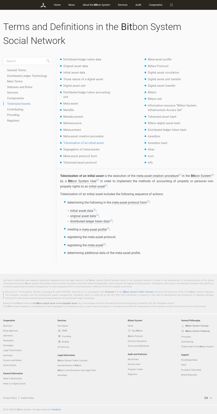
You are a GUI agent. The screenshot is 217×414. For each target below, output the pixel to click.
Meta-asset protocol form (80, 156)
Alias (151, 149)
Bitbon (152, 92)
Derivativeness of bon (69, 365)
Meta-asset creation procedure (83, 136)
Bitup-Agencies (10, 330)
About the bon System (96, 4)
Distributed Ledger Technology (27, 76)
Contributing (15, 109)
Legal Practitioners (12, 350)
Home (57, 4)
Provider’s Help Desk (191, 369)
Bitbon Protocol (158, 66)
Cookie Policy (27, 397)
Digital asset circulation (163, 72)
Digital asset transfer (161, 85)
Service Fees (134, 364)
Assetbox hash (157, 143)
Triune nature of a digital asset (83, 79)
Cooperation (155, 4)
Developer (62, 375)
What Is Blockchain (12, 378)
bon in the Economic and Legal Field (77, 370)
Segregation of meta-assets (81, 149)
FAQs (183, 364)
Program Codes (135, 369)
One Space (63, 325)
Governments (9, 365)
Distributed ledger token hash (167, 130)
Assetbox (154, 136)
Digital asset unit (74, 85)
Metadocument (73, 116)
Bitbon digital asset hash (164, 123)
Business (7, 325)
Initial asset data (74, 72)
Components (15, 98)
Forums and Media (12, 360)
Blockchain (133, 359)
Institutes (8, 355)
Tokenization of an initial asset (83, 143)
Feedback (56, 409)
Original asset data (75, 66)
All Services (63, 346)
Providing (13, 115)
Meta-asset (70, 103)
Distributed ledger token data (82, 59)
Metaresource (72, 123)
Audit (138, 4)
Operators (8, 335)
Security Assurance (137, 340)
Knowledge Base (189, 359)
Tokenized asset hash (162, 116)
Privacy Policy (10, 397)
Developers (8, 340)
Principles (186, 336)
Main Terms (15, 81)
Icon (151, 156)
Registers (13, 120)
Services (123, 4)
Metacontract (72, 130)
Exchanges (8, 345)
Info (150, 162)
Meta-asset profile (160, 59)
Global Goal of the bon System (197, 346)
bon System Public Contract (138, 291)
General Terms (16, 70)
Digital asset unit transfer (164, 79)
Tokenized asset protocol (80, 162)
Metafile (68, 110)
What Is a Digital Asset (14, 383)
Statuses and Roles (19, 87)
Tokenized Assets (18, 104)
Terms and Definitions (138, 345)
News (71, 4)
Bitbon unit (155, 99)
